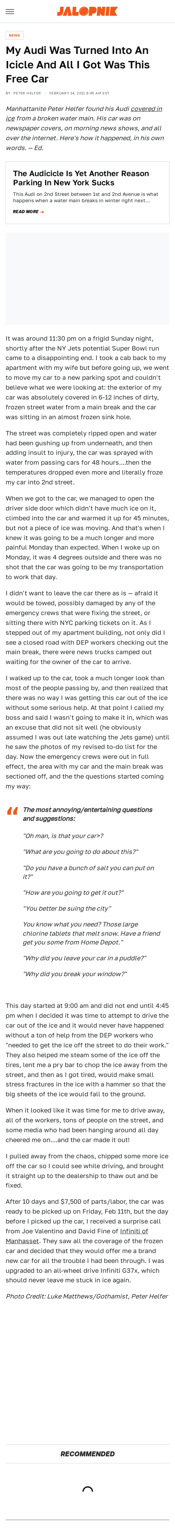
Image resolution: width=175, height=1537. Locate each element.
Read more (26, 212)
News (14, 35)
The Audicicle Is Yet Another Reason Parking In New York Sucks (81, 178)
